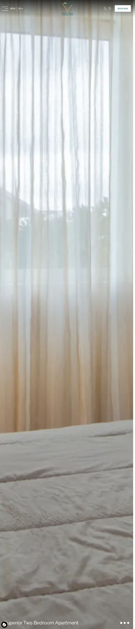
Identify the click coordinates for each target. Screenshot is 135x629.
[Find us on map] (110, 8)
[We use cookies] (4, 625)
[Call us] (105, 8)
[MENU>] (9, 8)
